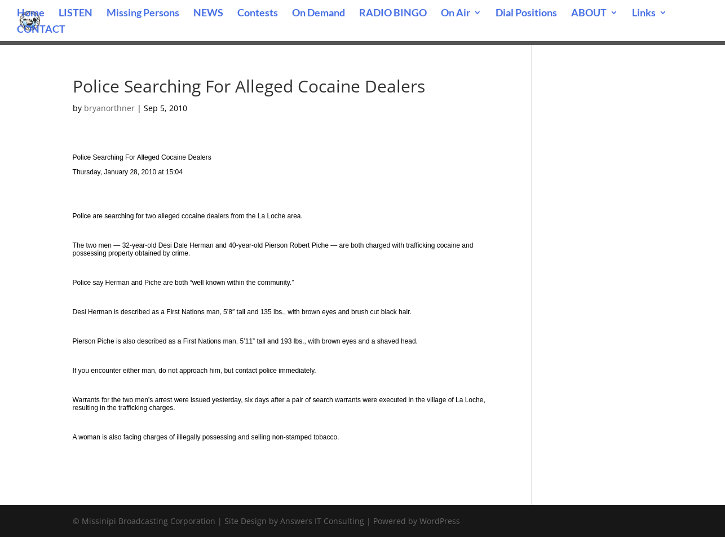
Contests (257, 13)
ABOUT (589, 13)
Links (644, 13)
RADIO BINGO (393, 13)
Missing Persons (143, 13)
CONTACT (41, 30)
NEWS (208, 13)
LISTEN (75, 13)
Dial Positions (526, 13)
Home (31, 13)
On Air (455, 13)
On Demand (318, 13)
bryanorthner (109, 108)
